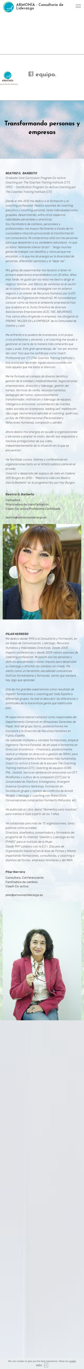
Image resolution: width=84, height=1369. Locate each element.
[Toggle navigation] (78, 6)
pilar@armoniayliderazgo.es (24, 895)
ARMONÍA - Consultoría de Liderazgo (39, 6)
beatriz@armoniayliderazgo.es (26, 517)
